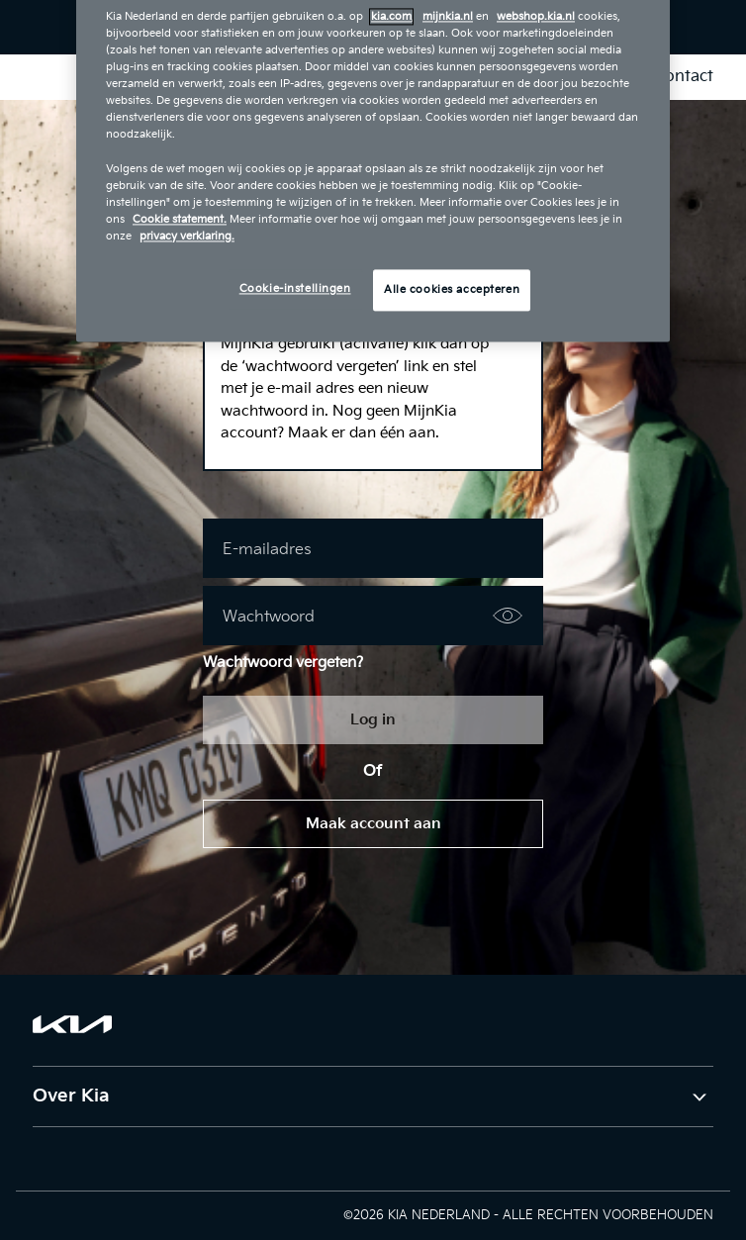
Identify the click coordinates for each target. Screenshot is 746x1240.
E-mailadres (267, 549)
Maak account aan (373, 823)
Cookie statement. (180, 219)
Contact (683, 76)
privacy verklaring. (187, 236)
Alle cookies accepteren (451, 289)
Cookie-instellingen (295, 288)
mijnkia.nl (447, 16)
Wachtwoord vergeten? (283, 662)
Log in (373, 720)
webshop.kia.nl (536, 16)
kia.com (391, 16)
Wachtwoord (269, 617)
